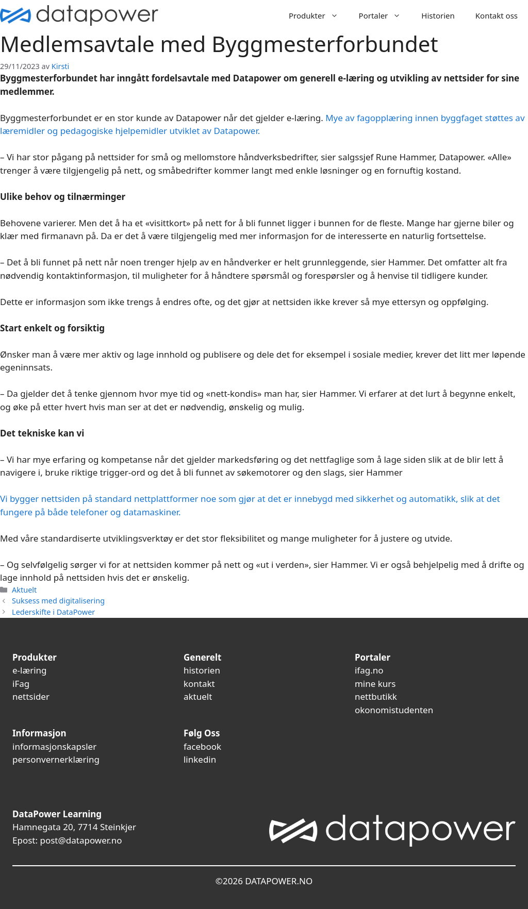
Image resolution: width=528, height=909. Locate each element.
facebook (202, 746)
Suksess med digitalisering (58, 600)
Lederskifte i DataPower (53, 612)
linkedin (200, 759)
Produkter (319, 15)
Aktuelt (24, 590)
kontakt (199, 683)
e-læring (29, 670)
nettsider (31, 696)
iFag (20, 683)
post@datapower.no (81, 840)
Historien (437, 15)
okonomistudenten (394, 710)
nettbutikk (376, 696)
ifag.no (369, 670)
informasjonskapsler (54, 746)
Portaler (385, 15)
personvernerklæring (56, 759)
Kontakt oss (496, 15)
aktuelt (198, 696)
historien (202, 670)
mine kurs (375, 683)
